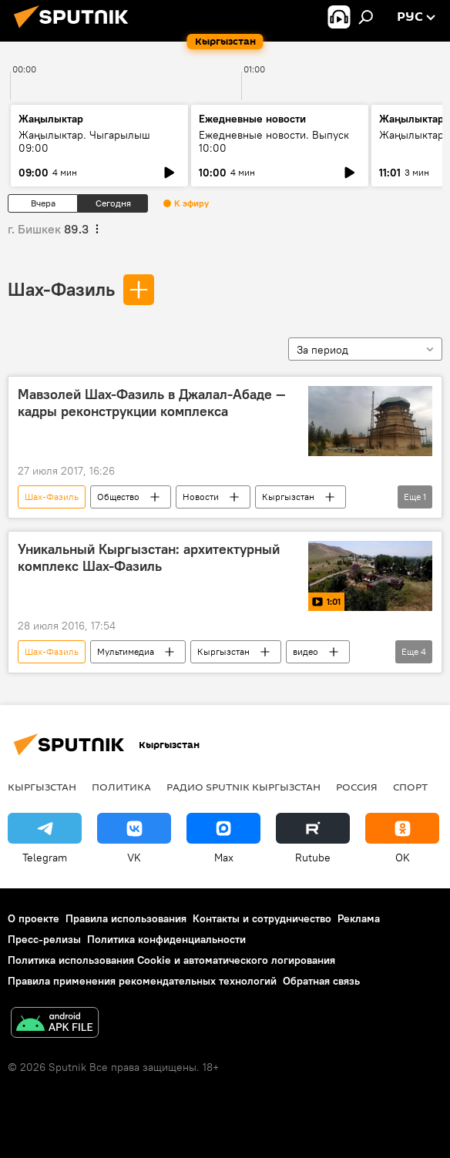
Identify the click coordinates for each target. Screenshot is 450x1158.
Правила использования (125, 918)
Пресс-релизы (44, 939)
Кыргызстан (288, 496)
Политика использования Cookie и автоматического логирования (171, 960)
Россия (357, 787)
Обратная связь (321, 981)
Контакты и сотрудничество (262, 918)
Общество (118, 496)
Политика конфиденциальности (166, 939)
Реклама (359, 918)
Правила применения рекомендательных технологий (142, 981)
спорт (410, 787)
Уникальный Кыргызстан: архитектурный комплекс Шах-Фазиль (149, 558)
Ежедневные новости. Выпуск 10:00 (274, 141)
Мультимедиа (125, 651)
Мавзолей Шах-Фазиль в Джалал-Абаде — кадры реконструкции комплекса (152, 403)
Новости (201, 496)
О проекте (33, 918)
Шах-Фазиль (61, 288)
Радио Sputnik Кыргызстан (243, 787)
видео (305, 651)
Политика (121, 787)
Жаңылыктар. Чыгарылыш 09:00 (84, 141)
